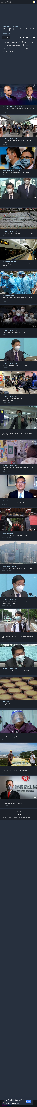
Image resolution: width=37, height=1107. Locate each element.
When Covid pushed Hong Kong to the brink (14, 332)
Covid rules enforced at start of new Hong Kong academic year (18, 636)
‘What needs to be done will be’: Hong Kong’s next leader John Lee (18, 109)
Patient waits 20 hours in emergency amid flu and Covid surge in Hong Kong (17, 399)
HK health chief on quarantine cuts (12, 803)
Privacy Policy (15, 1103)
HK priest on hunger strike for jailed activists (14, 770)
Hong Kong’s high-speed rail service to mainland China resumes (17, 264)
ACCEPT (28, 1101)
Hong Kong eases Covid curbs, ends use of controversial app (18, 468)
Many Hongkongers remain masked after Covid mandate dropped (18, 141)
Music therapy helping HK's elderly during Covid (15, 737)
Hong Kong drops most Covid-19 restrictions (14, 365)
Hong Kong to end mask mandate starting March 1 (16, 172)
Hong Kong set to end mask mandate (12, 203)
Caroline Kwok (6, 33)
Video (8, 2)
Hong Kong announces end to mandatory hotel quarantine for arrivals (15, 602)
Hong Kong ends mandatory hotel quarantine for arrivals (18, 568)
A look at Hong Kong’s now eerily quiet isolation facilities (17, 233)
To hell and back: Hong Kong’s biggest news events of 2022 (17, 298)
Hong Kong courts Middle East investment (13, 502)
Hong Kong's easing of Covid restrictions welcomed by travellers (17, 433)
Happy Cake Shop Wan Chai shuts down (13, 704)
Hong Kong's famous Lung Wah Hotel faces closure (16, 535)
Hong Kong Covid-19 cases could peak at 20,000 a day (17, 671)
